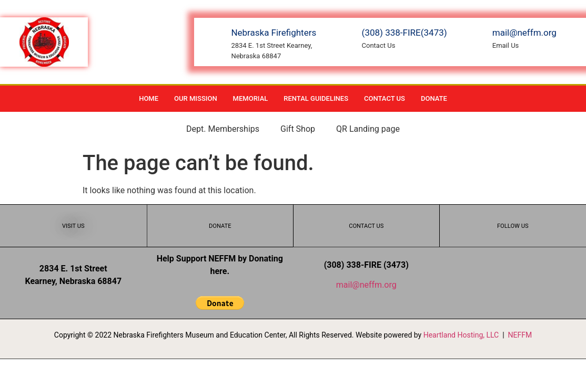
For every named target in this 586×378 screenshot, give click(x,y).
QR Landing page (368, 129)
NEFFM (520, 335)
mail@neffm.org (366, 285)
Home (148, 98)
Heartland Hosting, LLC (461, 335)
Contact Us (384, 98)
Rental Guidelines (316, 98)
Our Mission (195, 98)
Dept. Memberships (222, 129)
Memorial (250, 98)
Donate (434, 98)
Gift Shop (297, 129)
